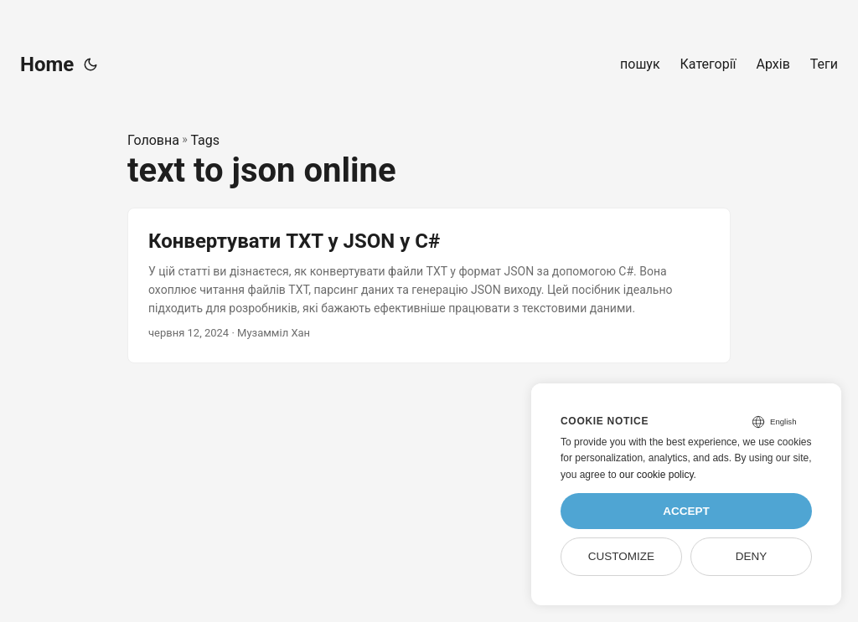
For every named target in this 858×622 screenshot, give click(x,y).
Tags (205, 140)
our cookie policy (656, 475)
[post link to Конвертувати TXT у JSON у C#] (429, 285)
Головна (153, 140)
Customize (621, 556)
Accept (686, 511)
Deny (752, 556)
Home (47, 64)
